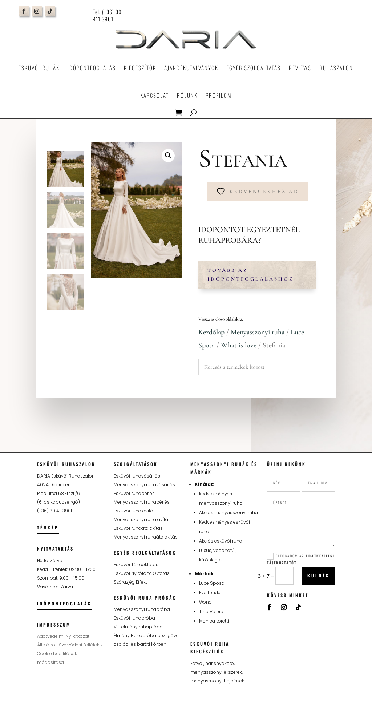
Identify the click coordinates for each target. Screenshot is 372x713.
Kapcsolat (154, 95)
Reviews (300, 68)
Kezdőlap (211, 332)
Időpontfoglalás (92, 68)
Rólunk (187, 95)
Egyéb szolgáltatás (253, 68)
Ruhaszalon (336, 68)
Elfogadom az (301, 559)
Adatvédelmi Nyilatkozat (63, 636)
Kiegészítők (140, 68)
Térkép (48, 527)
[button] (168, 155)
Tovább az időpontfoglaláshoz (250, 274)
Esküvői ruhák (39, 68)
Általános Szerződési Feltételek (70, 645)
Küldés (318, 575)
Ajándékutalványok (191, 68)
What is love (238, 345)
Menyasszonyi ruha (257, 332)
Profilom (218, 95)
